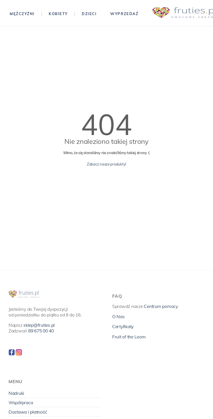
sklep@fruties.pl (39, 325)
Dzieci (89, 13)
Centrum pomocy (161, 306)
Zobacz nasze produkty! (106, 164)
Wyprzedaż (124, 13)
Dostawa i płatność (28, 412)
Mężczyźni (22, 13)
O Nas (118, 316)
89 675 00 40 (41, 331)
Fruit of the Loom (129, 337)
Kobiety (58, 13)
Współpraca (21, 402)
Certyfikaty (123, 326)
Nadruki (16, 393)
